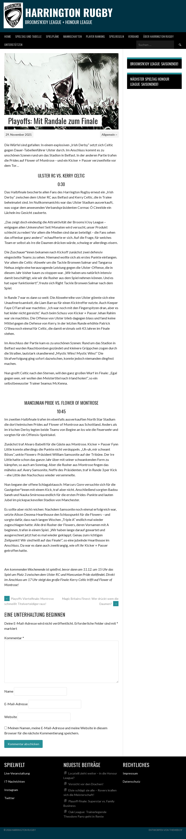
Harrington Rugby (68, 12)
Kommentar (14, 638)
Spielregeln (116, 36)
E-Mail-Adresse (16, 704)
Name (8, 691)
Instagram (11, 790)
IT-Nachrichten (14, 781)
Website (10, 717)
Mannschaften (72, 36)
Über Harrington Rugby (158, 36)
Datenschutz (131, 781)
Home (7, 36)
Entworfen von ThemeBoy (165, 829)
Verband (133, 36)
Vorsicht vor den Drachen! (86, 784)
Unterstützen (13, 44)
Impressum (130, 773)
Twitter (9, 798)
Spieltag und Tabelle (28, 36)
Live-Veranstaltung (17, 773)
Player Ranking (95, 36)
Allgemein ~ (109, 134)
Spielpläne (52, 36)
